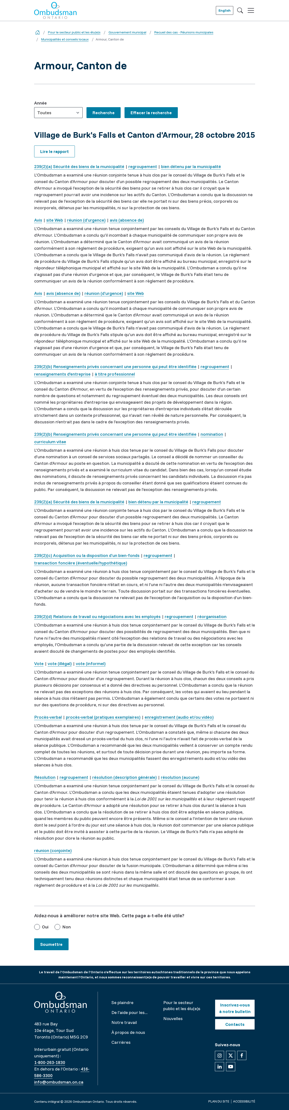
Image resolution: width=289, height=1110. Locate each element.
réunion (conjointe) (53, 850)
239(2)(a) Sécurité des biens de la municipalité (79, 166)
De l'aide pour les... (129, 1012)
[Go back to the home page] (37, 32)
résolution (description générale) (124, 777)
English (225, 10)
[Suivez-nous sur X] (230, 1055)
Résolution (44, 777)
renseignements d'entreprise (62, 374)
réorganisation (212, 616)
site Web (54, 220)
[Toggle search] (240, 10)
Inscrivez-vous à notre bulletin (235, 1008)
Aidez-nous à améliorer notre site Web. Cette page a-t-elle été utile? (109, 915)
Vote (39, 663)
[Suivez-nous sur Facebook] (241, 1055)
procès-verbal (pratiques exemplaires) (103, 717)
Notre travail (124, 1022)
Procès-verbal (48, 717)
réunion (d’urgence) (86, 220)
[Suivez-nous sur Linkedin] (219, 1066)
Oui (45, 927)
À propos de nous (128, 1032)
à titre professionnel (115, 374)
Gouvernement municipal (127, 32)
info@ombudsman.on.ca (58, 1082)
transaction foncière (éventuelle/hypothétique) (80, 563)
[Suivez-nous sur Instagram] (219, 1055)
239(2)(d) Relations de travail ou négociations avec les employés (97, 616)
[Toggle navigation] (251, 11)
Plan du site (218, 1101)
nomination (212, 434)
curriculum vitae (50, 441)
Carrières (121, 1042)
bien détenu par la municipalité (191, 166)
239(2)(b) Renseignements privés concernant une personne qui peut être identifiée (115, 366)
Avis (38, 220)
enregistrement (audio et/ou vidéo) (179, 717)
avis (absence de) (127, 220)
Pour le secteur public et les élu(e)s (74, 32)
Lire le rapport (54, 151)
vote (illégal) (60, 663)
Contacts (234, 1024)
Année (40, 103)
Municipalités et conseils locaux (65, 39)
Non (66, 927)
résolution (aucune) (180, 777)
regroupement (142, 166)
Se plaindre (122, 1002)
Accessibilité (244, 1101)
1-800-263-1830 (49, 1062)
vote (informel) (91, 663)
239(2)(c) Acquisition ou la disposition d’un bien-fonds (87, 555)
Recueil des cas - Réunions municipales (183, 32)
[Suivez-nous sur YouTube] (230, 1066)
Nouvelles (173, 1018)
